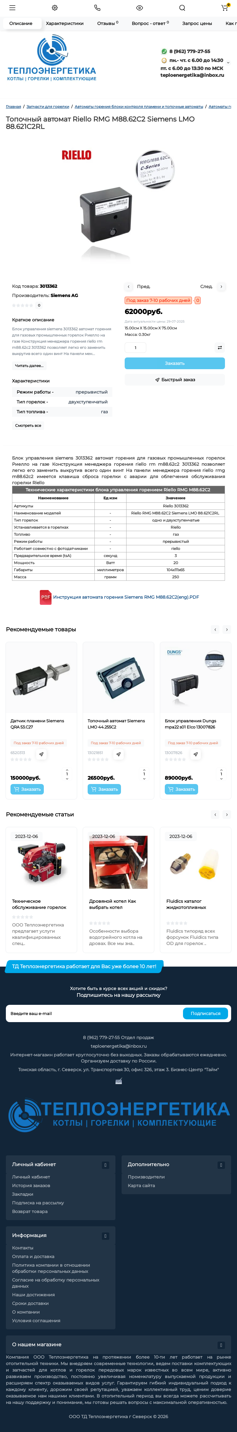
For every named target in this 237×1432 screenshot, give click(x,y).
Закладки (22, 1194)
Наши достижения (33, 1295)
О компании (26, 1312)
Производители (146, 1177)
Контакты (22, 1248)
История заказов (31, 1185)
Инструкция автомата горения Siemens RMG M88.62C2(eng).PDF (126, 597)
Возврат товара (30, 1211)
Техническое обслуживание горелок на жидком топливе (39, 907)
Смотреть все (28, 425)
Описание (20, 23)
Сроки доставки (30, 1303)
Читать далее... (29, 365)
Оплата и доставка (33, 1256)
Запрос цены (197, 23)
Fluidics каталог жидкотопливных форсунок (186, 907)
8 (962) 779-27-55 (185, 51)
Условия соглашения (36, 1320)
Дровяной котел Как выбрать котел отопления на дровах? (114, 907)
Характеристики (65, 23)
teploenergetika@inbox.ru (119, 1046)
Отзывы (107, 23)
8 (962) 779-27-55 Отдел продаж (118, 1037)
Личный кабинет (31, 1177)
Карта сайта (141, 1185)
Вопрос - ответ (150, 23)
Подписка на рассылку (38, 1203)
